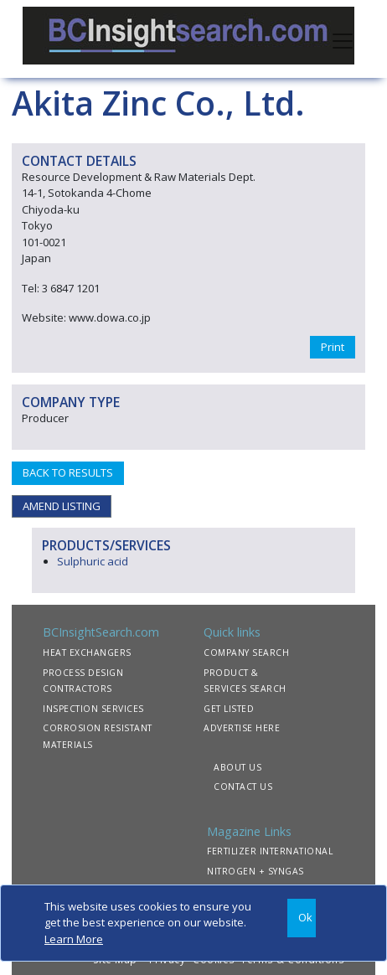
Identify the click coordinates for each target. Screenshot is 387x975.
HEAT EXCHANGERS (87, 652)
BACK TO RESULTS (68, 472)
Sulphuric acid (92, 561)
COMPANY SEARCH (246, 652)
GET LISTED (229, 708)
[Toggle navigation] (342, 39)
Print (332, 346)
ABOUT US (237, 767)
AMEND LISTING (62, 505)
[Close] (301, 918)
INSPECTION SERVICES (93, 708)
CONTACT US (243, 786)
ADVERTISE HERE (242, 728)
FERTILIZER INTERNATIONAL (270, 851)
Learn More (73, 939)
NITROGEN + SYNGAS (255, 871)
